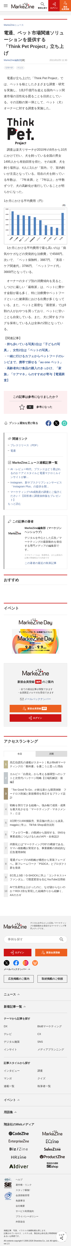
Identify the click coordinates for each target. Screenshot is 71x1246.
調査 (40, 1070)
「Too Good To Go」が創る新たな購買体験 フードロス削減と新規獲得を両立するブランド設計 (38, 793)
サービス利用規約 (25, 1211)
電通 (13, 450)
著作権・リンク (24, 1185)
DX (5, 1026)
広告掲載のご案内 (18, 978)
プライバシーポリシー (27, 1216)
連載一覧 (9, 1086)
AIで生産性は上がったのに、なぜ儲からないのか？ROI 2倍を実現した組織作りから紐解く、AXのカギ (37, 891)
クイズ (41, 1078)
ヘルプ (19, 1179)
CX (39, 1034)
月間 (51, 754)
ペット (20, 68)
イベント (12, 1100)
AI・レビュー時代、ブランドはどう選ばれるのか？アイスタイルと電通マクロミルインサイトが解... (35, 473)
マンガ (8, 1078)
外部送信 (20, 1221)
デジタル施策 (12, 1041)
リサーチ (9, 68)
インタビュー (12, 1070)
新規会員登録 (35, 708)
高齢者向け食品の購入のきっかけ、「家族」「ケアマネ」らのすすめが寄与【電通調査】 (34, 374)
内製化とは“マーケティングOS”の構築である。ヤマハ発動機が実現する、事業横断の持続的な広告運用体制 (38, 848)
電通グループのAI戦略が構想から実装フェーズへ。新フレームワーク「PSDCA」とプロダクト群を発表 (38, 863)
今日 (19, 754)
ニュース (12, 995)
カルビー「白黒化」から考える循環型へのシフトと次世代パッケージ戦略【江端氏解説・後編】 (38, 778)
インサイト (10, 1049)
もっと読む (14, 503)
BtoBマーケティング (49, 1026)
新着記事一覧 (15, 1007)
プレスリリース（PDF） (25, 445)
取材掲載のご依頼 (52, 978)
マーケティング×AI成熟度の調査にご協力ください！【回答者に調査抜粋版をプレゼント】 (36, 495)
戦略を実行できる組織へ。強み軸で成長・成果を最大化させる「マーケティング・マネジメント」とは (38, 809)
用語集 (10, 1112)
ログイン (35, 718)
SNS (40, 1041)
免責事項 (20, 1200)
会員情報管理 (22, 1195)
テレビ (8, 1034)
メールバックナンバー (35, 698)
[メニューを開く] (5, 5)
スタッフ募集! (23, 1190)
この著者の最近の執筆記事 (40, 562)
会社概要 (20, 1206)
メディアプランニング (50, 1049)
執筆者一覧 (44, 1086)
